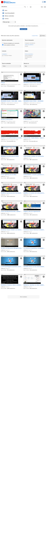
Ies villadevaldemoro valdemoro (34, 84)
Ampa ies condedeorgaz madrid (11, 139)
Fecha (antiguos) (28, 55)
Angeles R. (7, 250)
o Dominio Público (7, 55)
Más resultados (23, 296)
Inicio (6, 10)
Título (26, 58)
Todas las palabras (29, 44)
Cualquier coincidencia (30, 43)
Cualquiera (4, 54)
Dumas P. (7, 158)
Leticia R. (30, 158)
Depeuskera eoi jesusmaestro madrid (12, 84)
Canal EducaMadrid (9, 13)
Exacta (26, 46)
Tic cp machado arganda (33, 121)
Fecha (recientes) (29, 54)
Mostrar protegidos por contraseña (10, 43)
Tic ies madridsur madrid (10, 121)
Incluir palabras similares (8, 45)
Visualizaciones (28, 57)
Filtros (42, 35)
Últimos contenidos (9, 16)
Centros (7, 18)
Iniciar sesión (23, 29)
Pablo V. (29, 139)
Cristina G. (7, 286)
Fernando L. (30, 213)
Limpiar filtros (35, 35)
